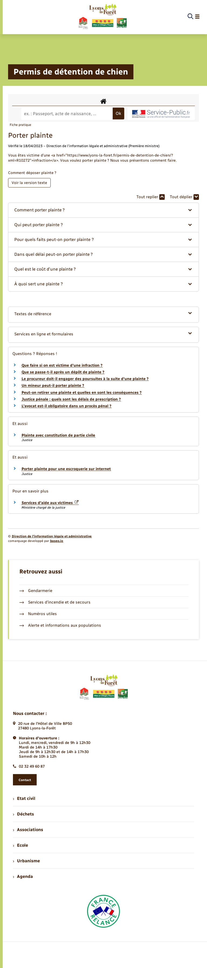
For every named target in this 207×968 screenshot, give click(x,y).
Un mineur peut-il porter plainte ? (53, 385)
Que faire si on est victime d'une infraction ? (62, 365)
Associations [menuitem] (28, 829)
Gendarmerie (35, 590)
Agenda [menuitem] (23, 876)
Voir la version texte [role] (29, 182)
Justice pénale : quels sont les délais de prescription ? (71, 399)
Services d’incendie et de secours (55, 602)
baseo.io (56, 541)
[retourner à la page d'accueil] (102, 16)
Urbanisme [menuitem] (26, 860)
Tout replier (150, 197)
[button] (103, 210)
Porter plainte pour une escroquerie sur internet (66, 469)
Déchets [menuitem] (23, 814)
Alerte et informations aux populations (60, 625)
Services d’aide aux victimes (50, 503)
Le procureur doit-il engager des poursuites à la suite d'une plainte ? (85, 379)
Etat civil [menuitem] (24, 798)
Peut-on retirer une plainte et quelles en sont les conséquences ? (82, 392)
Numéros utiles (38, 613)
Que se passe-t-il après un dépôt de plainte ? (63, 372)
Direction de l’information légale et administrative (52, 536)
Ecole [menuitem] (20, 845)
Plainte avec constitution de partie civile (58, 435)
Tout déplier (184, 197)
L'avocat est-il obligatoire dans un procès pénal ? (66, 406)
